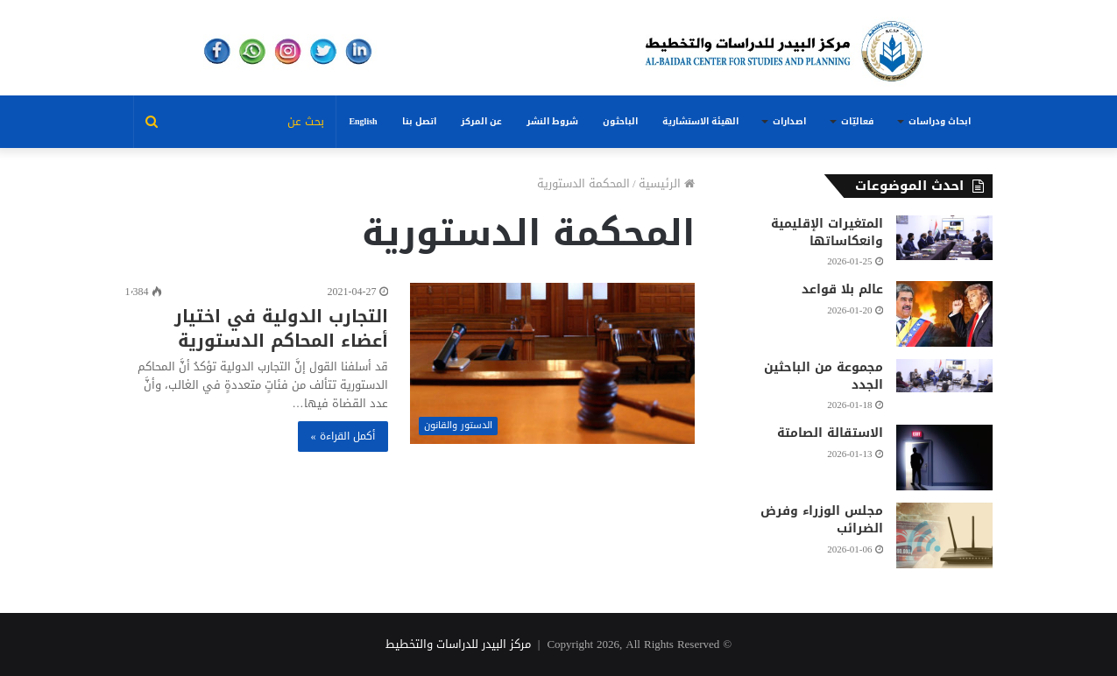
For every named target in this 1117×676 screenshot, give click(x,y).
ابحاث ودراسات (939, 121)
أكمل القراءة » (343, 436)
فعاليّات (857, 121)
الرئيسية (667, 183)
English (363, 121)
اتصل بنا (419, 121)
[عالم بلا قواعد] (944, 314)
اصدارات (789, 121)
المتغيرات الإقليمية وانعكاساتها (827, 232)
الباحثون (620, 121)
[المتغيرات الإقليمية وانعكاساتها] (944, 237)
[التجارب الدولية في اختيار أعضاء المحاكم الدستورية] (552, 363)
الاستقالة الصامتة (830, 433)
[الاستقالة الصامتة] (944, 457)
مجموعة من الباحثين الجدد (823, 376)
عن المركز (481, 121)
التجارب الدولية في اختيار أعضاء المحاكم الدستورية (281, 328)
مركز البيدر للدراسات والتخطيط (458, 644)
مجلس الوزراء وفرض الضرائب (821, 519)
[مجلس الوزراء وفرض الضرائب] (944, 535)
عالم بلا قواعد (842, 289)
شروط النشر (552, 121)
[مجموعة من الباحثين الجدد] (944, 375)
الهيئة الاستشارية (700, 121)
